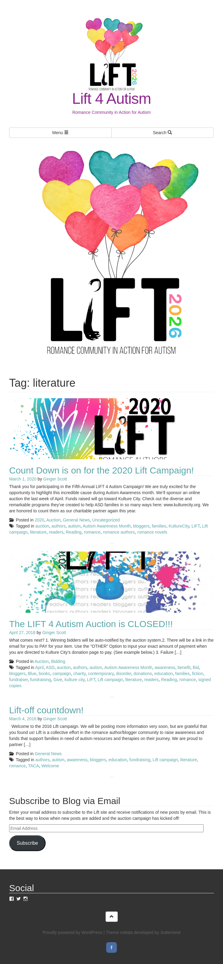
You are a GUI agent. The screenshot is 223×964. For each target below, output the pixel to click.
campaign (61, 673)
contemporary (101, 673)
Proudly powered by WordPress (73, 932)
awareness (165, 667)
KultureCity (179, 526)
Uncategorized (106, 520)
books (44, 673)
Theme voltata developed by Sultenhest (143, 932)
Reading (74, 532)
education (163, 673)
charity (79, 673)
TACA (33, 765)
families (159, 526)
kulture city (74, 679)
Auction (53, 520)
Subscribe (27, 843)
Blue (32, 673)
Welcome (50, 765)
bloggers (141, 526)
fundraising (40, 679)
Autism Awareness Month (107, 526)
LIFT (195, 526)
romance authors (119, 532)
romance (92, 532)
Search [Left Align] (162, 132)
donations (143, 673)
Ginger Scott (55, 479)
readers (56, 532)
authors (58, 526)
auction (42, 526)
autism (74, 526)
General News (76, 520)
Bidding (58, 661)
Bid (196, 667)
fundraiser (18, 679)
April (39, 667)
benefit (184, 667)
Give (58, 679)
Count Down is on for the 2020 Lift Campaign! (101, 470)
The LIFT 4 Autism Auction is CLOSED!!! (91, 624)
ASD (50, 667)
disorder (123, 673)
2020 (39, 520)
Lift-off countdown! (46, 710)
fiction (197, 673)
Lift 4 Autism (111, 98)
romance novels (152, 532)
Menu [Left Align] (60, 132)
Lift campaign (110, 679)
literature (38, 532)
